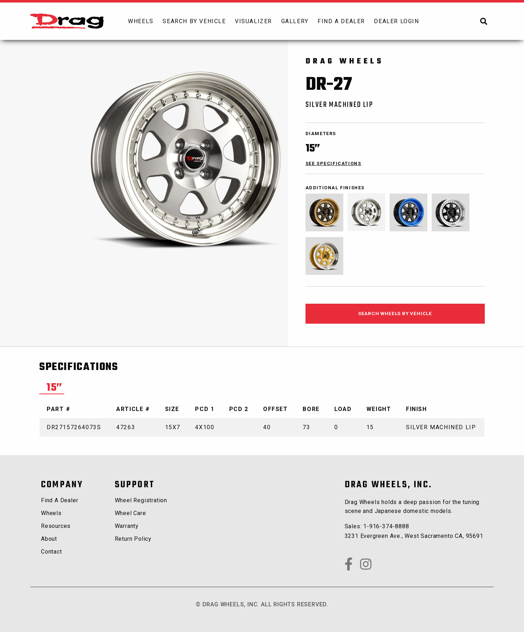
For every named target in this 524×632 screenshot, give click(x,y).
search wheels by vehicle (395, 313)
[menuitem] (141, 21)
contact (51, 551)
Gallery (295, 21)
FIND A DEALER (341, 21)
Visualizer (253, 21)
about (49, 538)
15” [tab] (54, 388)
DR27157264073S (74, 427)
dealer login (396, 21)
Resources (56, 526)
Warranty (127, 526)
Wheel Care (130, 513)
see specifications (333, 163)
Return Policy (133, 538)
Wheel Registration (141, 500)
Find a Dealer (59, 500)
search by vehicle (194, 21)
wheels (141, 21)
